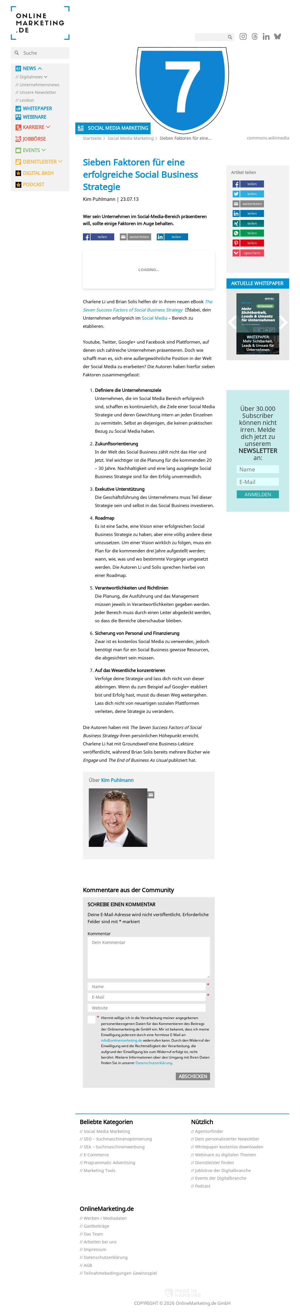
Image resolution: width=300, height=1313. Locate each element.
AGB (88, 1265)
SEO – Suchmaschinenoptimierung (118, 1139)
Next (280, 322)
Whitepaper (37, 108)
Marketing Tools (99, 1170)
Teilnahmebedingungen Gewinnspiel (120, 1273)
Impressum (95, 1249)
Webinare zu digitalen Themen (225, 1154)
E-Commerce (96, 1154)
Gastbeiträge (96, 1226)
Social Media (154, 318)
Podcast (202, 1186)
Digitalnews (31, 77)
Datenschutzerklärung (154, 1062)
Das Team (93, 1234)
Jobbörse (34, 139)
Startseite (92, 138)
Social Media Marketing (131, 138)
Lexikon (27, 100)
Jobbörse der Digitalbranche (223, 1170)
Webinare (34, 117)
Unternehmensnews (39, 84)
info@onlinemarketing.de (121, 1040)
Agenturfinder (209, 1131)
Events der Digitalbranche (220, 1178)
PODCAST (33, 184)
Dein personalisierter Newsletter (227, 1139)
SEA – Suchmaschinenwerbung (114, 1147)
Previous (235, 322)
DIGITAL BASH (38, 173)
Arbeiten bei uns (100, 1242)
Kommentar (99, 933)
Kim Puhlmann (117, 780)
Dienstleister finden (214, 1162)
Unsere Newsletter (38, 92)
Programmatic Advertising (109, 1162)
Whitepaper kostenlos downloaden (229, 1147)
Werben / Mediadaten (105, 1218)
